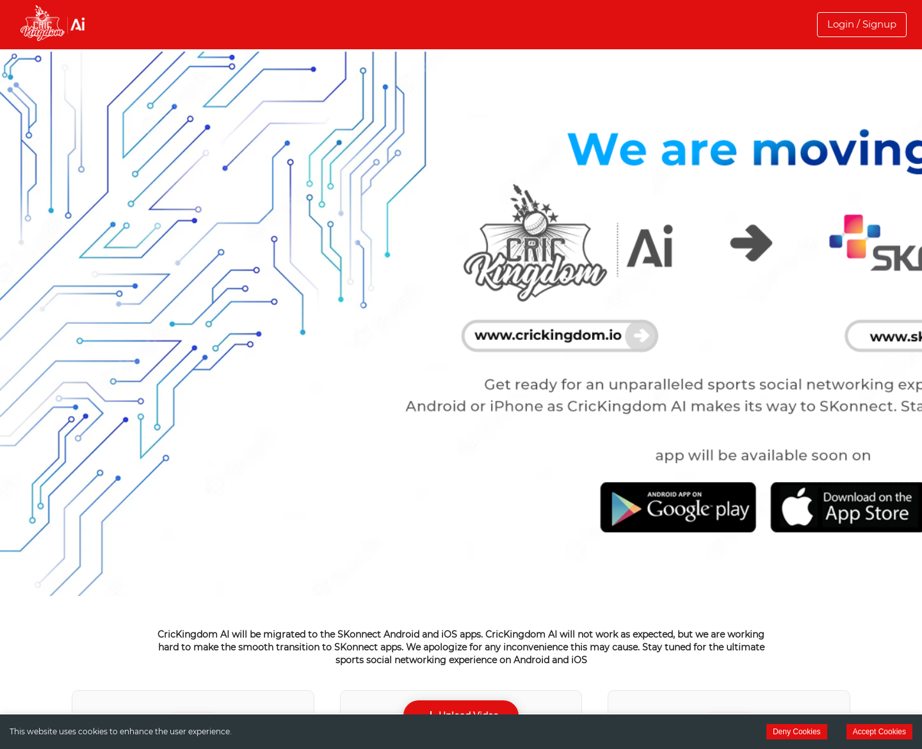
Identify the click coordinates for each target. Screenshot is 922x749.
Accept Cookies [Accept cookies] (879, 731)
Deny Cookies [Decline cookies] (797, 731)
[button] (862, 24)
